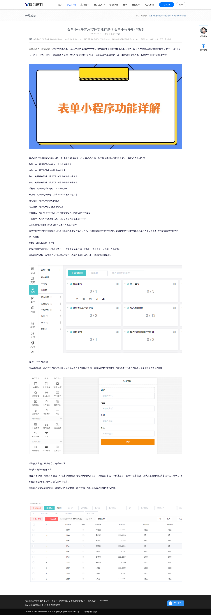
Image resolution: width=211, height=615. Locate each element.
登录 (181, 5)
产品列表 (144, 16)
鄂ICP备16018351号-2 (72, 612)
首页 (137, 16)
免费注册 (166, 5)
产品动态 (31, 15)
